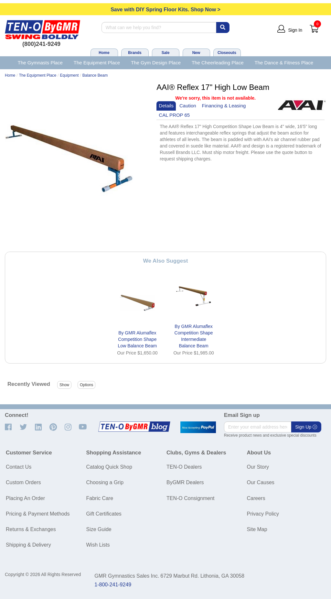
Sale (166, 52)
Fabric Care (99, 498)
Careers (256, 498)
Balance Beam (95, 75)
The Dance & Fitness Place (284, 62)
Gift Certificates (104, 514)
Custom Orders (23, 482)
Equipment (69, 75)
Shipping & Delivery (28, 545)
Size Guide (99, 529)
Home (104, 52)
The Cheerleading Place (218, 62)
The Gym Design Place (156, 62)
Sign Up (306, 427)
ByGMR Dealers (185, 482)
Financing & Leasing (224, 105)
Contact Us (18, 467)
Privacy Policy (263, 514)
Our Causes (260, 482)
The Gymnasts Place (40, 62)
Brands (134, 52)
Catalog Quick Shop (109, 467)
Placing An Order (25, 498)
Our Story (258, 467)
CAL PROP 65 (174, 115)
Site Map (257, 529)
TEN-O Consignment (190, 498)
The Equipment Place (97, 62)
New (196, 52)
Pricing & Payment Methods (37, 514)
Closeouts (227, 52)
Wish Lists (98, 545)
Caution (187, 105)
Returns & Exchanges (31, 529)
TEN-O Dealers (184, 467)
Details (166, 105)
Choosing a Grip (105, 482)
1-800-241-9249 (112, 584)
